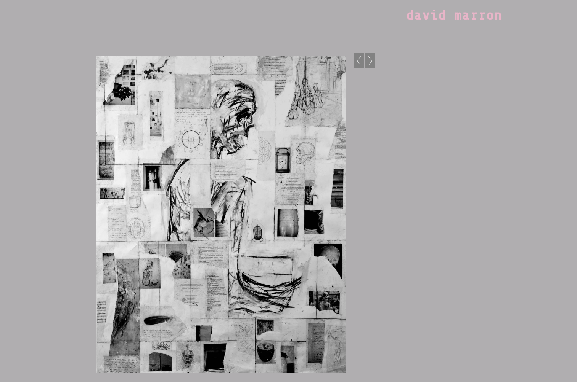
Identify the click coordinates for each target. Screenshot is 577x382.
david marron (454, 15)
